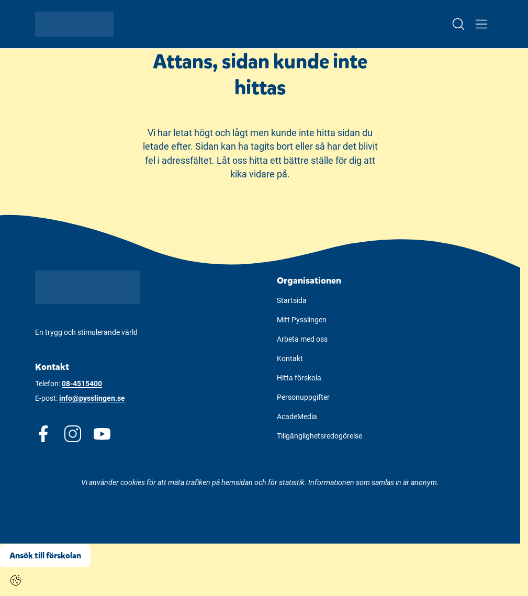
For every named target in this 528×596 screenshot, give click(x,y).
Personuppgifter (303, 397)
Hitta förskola (299, 378)
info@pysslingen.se (92, 398)
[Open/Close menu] (481, 24)
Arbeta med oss (302, 339)
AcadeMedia (297, 416)
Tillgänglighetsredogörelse (319, 436)
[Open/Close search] (458, 24)
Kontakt (290, 358)
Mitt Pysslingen (302, 320)
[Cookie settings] (15, 580)
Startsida (292, 300)
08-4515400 (82, 383)
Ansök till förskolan (45, 555)
